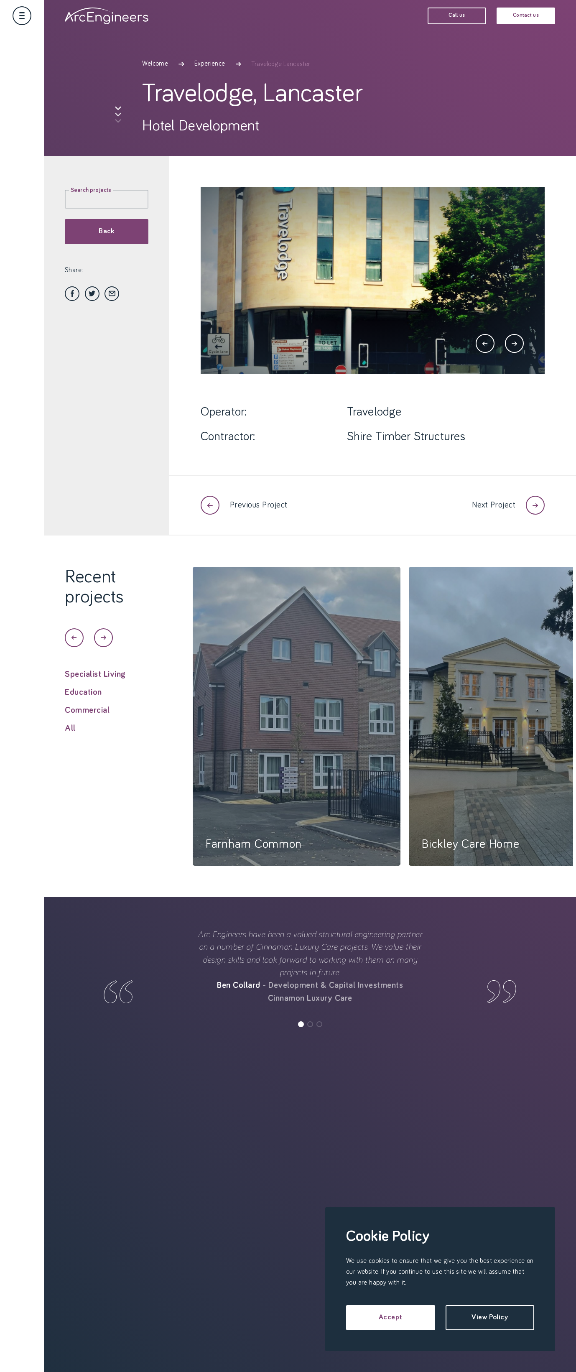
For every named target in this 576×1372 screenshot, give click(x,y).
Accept (391, 1317)
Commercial (87, 718)
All (70, 736)
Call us (457, 15)
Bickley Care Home (471, 852)
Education (83, 700)
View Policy (490, 1317)
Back (107, 231)
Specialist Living (95, 682)
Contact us (526, 15)
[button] (485, 343)
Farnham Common (254, 852)
